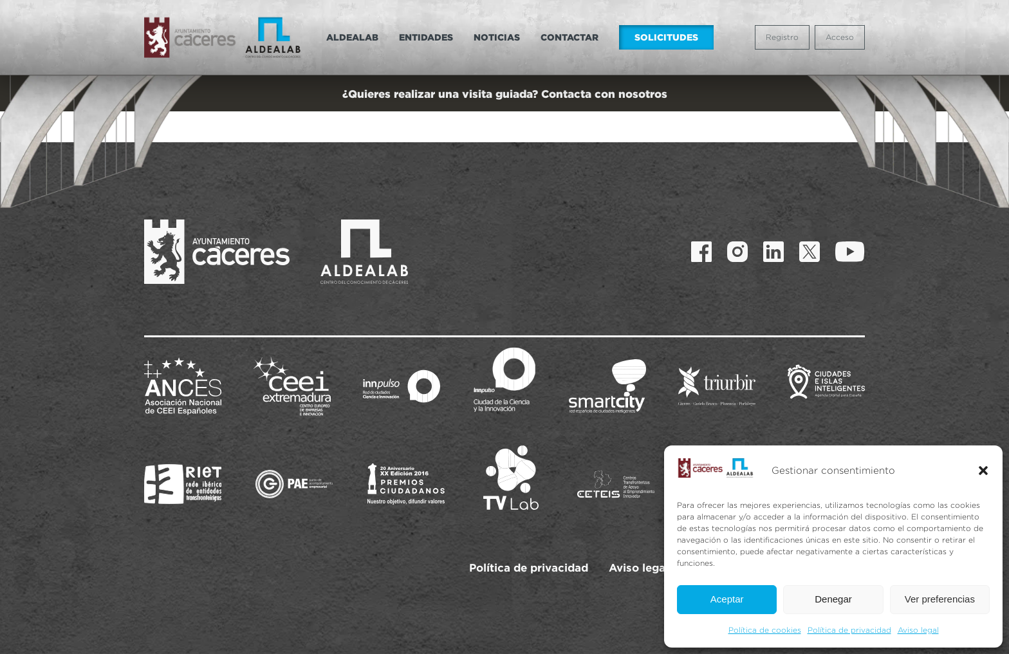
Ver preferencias (940, 598)
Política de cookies (764, 630)
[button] (983, 470)
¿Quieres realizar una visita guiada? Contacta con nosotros (504, 94)
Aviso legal (918, 630)
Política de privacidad (849, 630)
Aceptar (727, 598)
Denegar (833, 598)
